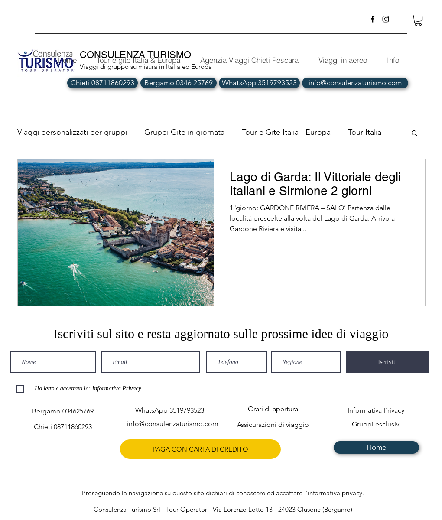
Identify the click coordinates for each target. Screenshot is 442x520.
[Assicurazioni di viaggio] (272, 424)
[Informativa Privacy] (376, 410)
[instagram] (385, 19)
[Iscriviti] (387, 362)
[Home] (376, 447)
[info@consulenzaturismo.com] (355, 83)
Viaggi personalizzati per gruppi (72, 132)
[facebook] (372, 19)
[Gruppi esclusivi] (376, 424)
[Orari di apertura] (272, 409)
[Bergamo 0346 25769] (178, 83)
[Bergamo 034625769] (62, 411)
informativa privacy (335, 493)
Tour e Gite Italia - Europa (286, 132)
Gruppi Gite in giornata (184, 132)
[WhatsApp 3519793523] (259, 83)
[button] (418, 20)
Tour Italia (364, 132)
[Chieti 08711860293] (102, 83)
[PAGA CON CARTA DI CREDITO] (200, 449)
